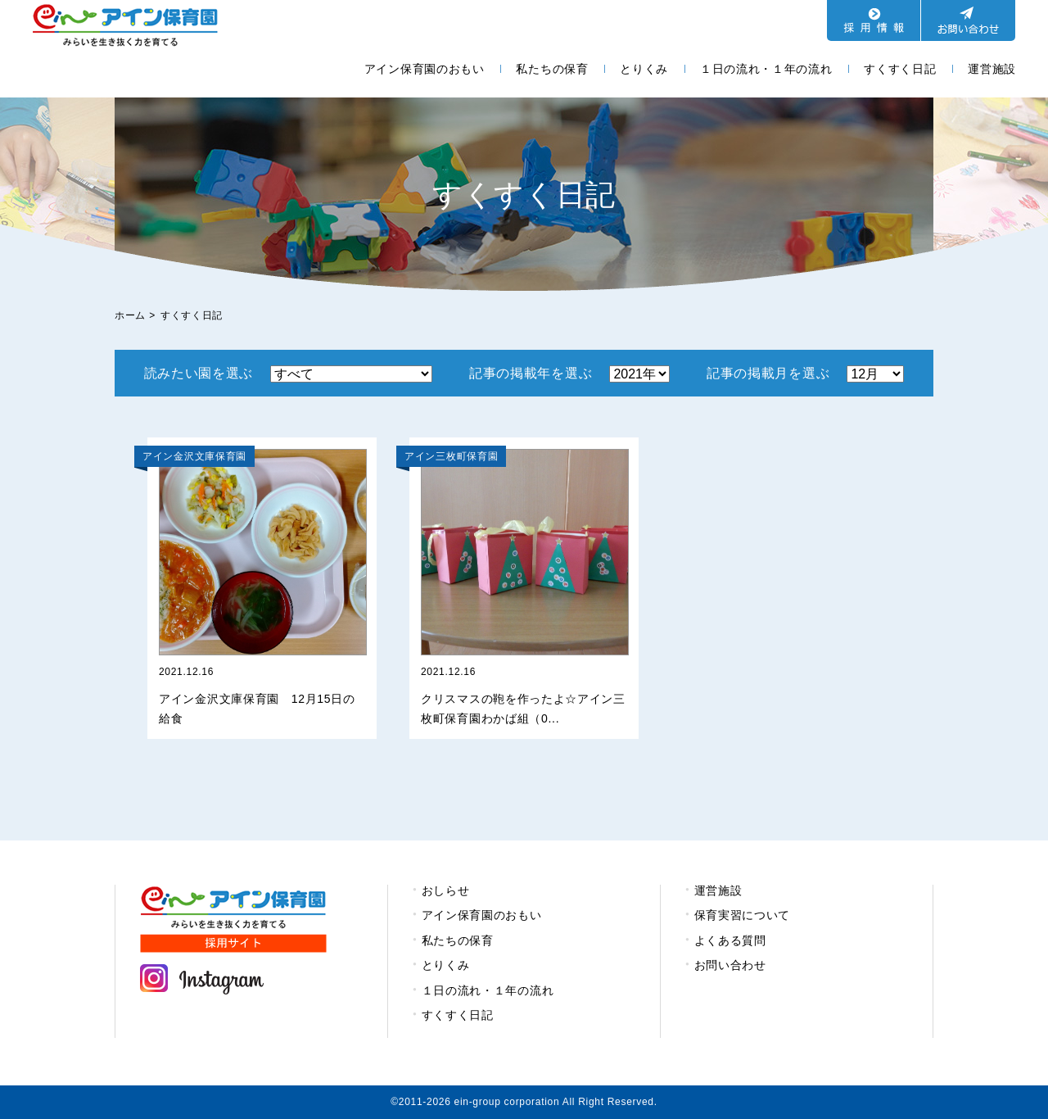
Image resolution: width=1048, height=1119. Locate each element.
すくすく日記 (900, 68)
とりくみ (644, 68)
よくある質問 (730, 940)
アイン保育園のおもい (424, 68)
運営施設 (992, 68)
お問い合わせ (730, 965)
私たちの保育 (552, 68)
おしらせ (446, 890)
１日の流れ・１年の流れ (766, 68)
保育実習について (742, 915)
